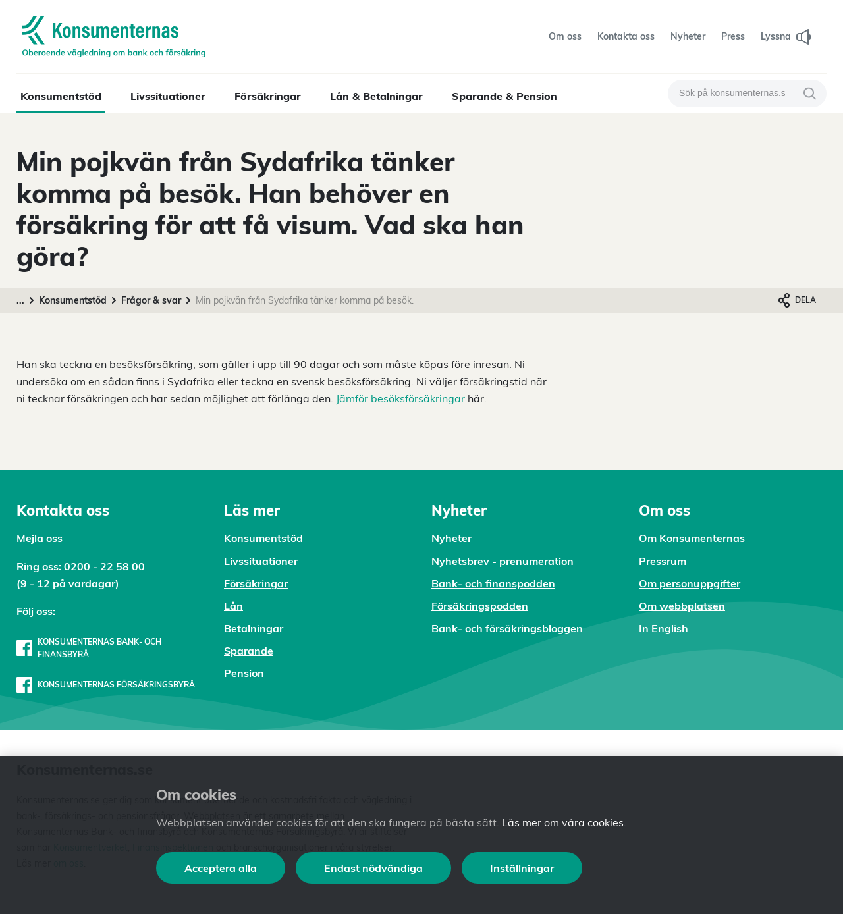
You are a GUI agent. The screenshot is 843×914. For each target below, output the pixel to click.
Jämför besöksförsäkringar (400, 398)
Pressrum (662, 561)
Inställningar (522, 867)
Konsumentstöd (60, 96)
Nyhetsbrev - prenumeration (502, 561)
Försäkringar (267, 96)
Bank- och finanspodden (493, 583)
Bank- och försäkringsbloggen (507, 628)
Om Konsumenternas (692, 538)
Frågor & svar (151, 300)
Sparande (248, 650)
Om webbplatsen (682, 605)
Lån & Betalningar (376, 96)
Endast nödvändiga (373, 867)
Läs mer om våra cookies (563, 822)
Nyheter (451, 538)
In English (663, 628)
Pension (244, 673)
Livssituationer (167, 96)
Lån (233, 605)
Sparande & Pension (504, 96)
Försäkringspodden (479, 605)
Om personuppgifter (689, 583)
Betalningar (253, 628)
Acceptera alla (220, 867)
